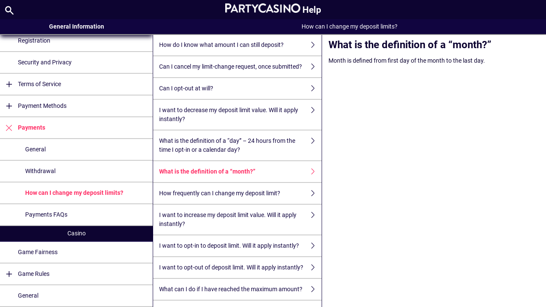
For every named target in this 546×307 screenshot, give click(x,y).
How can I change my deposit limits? (74, 192)
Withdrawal (40, 171)
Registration (34, 40)
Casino (76, 233)
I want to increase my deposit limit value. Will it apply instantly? (240, 220)
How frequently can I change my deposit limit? (240, 193)
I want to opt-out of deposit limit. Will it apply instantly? (240, 267)
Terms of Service (30, 84)
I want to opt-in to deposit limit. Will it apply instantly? (240, 245)
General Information (76, 26)
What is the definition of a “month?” (240, 171)
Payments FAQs (46, 214)
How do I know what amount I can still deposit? (240, 45)
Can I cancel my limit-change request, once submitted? (240, 66)
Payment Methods (33, 106)
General (35, 149)
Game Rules (24, 274)
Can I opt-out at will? (240, 88)
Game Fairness (38, 252)
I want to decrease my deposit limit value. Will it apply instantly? (240, 115)
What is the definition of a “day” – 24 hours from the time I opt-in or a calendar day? (240, 145)
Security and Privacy (45, 62)
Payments (22, 127)
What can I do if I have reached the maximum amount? (240, 289)
